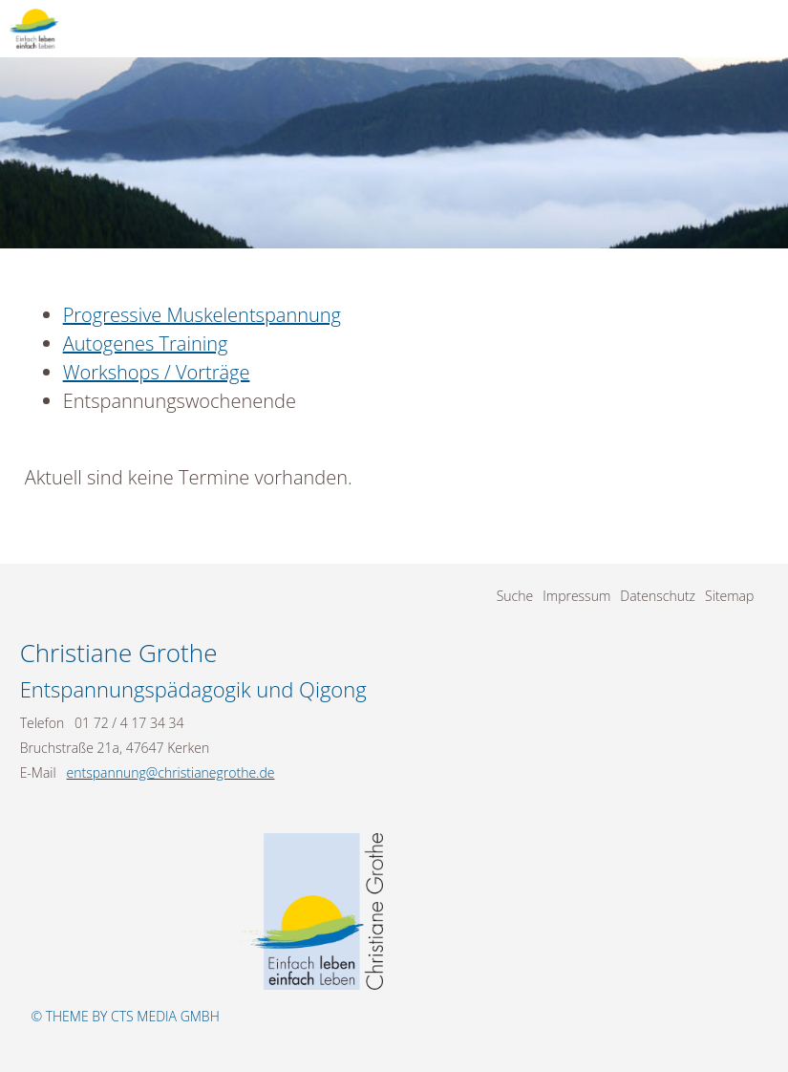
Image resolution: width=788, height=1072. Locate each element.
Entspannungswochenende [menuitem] (179, 401)
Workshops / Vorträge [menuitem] (156, 372)
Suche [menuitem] (515, 596)
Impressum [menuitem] (576, 596)
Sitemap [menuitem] (729, 596)
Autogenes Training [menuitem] (145, 343)
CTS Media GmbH (165, 1016)
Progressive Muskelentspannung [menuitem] (202, 315)
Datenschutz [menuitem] (657, 596)
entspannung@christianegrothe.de (171, 772)
